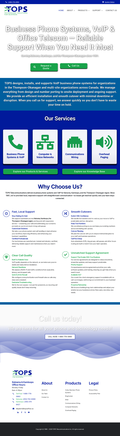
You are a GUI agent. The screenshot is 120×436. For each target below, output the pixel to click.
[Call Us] (73, 65)
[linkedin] (18, 412)
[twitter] (25, 412)
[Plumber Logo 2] (15, 6)
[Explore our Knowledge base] (89, 171)
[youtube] (29, 412)
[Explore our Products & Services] (30, 171)
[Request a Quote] (44, 67)
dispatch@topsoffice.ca (24, 409)
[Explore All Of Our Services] (60, 338)
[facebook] (21, 412)
